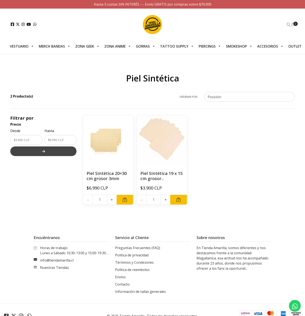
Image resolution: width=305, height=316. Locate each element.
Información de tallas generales (140, 291)
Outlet (295, 46)
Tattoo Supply (174, 46)
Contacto (122, 284)
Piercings (207, 46)
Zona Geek (84, 46)
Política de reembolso (132, 269)
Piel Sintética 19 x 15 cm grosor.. (161, 175)
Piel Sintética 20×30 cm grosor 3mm (107, 175)
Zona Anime (115, 46)
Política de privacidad (132, 255)
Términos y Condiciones (134, 262)
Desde (15, 130)
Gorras (143, 46)
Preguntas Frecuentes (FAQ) (137, 247)
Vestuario (19, 46)
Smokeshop (236, 46)
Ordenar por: (188, 97)
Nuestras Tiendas (54, 267)
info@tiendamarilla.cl (57, 260)
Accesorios (267, 46)
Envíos (120, 277)
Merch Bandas (52, 46)
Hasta (49, 130)
